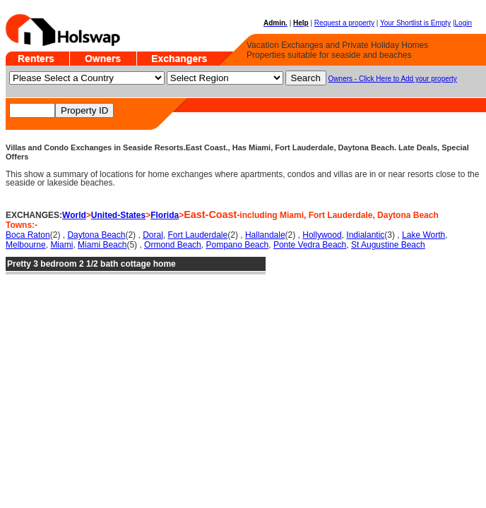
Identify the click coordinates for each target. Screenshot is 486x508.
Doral (153, 235)
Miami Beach (102, 245)
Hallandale (265, 235)
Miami (61, 245)
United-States (118, 215)
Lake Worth (423, 235)
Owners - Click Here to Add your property (392, 79)
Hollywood (321, 235)
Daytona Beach (96, 235)
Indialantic (365, 235)
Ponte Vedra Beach (309, 245)
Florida (164, 215)
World (74, 215)
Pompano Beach (237, 245)
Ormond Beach (172, 245)
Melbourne (26, 245)
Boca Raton (28, 235)
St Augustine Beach (388, 245)
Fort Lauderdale (197, 235)
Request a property (344, 23)
